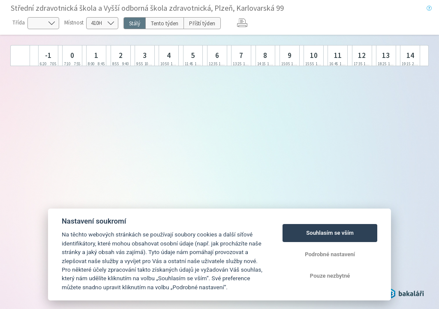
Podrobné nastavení (330, 254)
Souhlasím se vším (330, 233)
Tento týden (164, 23)
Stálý (134, 23)
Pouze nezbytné (330, 276)
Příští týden (202, 23)
